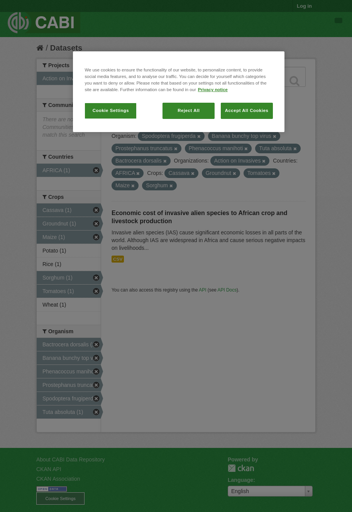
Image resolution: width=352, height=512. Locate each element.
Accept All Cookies (247, 110)
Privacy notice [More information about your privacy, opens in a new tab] (213, 89)
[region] (178, 91)
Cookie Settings (111, 110)
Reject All (189, 110)
